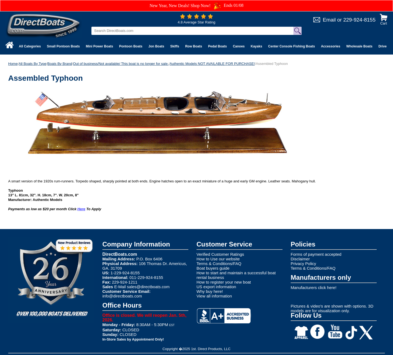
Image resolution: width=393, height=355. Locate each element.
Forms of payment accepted (316, 254)
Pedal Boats (217, 46)
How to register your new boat (223, 282)
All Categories (30, 46)
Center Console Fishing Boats (291, 46)
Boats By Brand (59, 64)
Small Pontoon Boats (63, 46)
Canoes (239, 46)
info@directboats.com (122, 296)
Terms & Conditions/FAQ (218, 263)
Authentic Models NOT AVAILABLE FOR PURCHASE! (212, 64)
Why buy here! (209, 291)
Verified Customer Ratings (220, 254)
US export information (216, 286)
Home (13, 64)
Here (81, 209)
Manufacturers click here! (314, 287)
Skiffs (174, 46)
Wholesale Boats (359, 46)
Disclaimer (300, 259)
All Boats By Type (32, 64)
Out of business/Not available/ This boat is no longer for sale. (121, 64)
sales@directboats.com (148, 286)
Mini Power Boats (99, 46)
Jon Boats (156, 46)
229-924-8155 (359, 20)
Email (329, 20)
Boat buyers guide (213, 268)
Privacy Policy (303, 263)
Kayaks (256, 46)
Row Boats (193, 46)
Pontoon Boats (130, 46)
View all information (214, 296)
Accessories (330, 46)
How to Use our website (218, 259)
